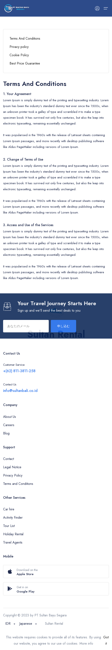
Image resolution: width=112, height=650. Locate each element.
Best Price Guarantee (25, 63)
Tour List (9, 525)
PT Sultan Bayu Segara (50, 615)
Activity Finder (13, 517)
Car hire (8, 509)
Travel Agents (12, 542)
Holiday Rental (13, 534)
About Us (9, 416)
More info (86, 643)
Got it (106, 640)
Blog (6, 433)
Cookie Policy (19, 55)
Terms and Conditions (18, 483)
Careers (8, 425)
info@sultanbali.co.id (20, 390)
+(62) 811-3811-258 (19, 371)
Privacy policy (19, 46)
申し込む (63, 326)
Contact (8, 458)
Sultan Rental (54, 623)
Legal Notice (12, 467)
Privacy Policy (12, 475)
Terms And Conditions (25, 38)
